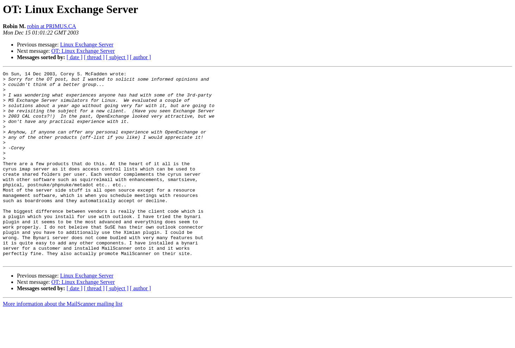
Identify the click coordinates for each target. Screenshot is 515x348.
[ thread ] (94, 57)
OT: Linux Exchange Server (83, 51)
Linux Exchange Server (86, 45)
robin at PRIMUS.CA (51, 26)
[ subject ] (117, 57)
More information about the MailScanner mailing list (62, 342)
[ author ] (140, 57)
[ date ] (74, 57)
